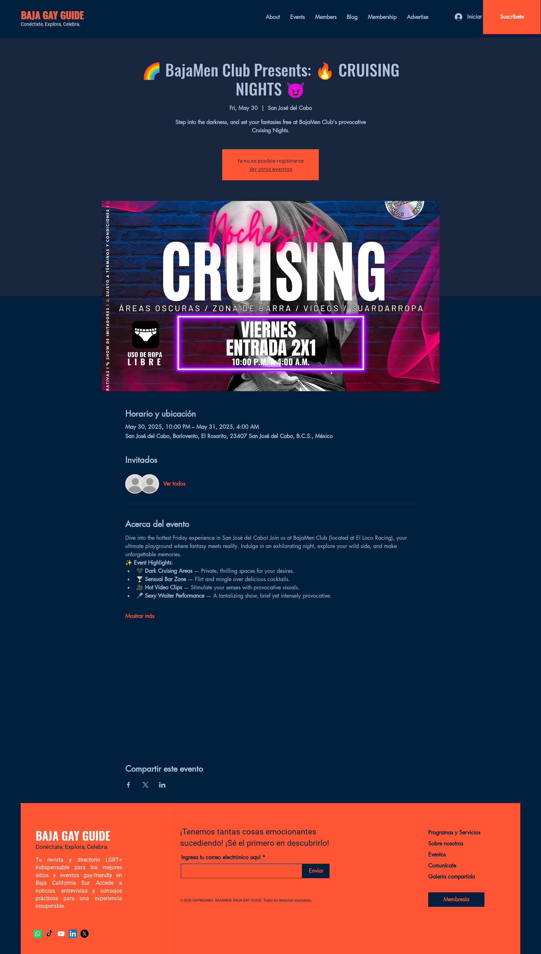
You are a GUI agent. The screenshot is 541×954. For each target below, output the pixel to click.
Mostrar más (139, 616)
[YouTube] (61, 934)
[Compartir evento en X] (145, 785)
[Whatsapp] (37, 934)
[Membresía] (456, 899)
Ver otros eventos (270, 168)
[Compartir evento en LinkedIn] (162, 785)
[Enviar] (315, 871)
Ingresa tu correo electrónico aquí (220, 857)
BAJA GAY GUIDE (52, 15)
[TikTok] (49, 934)
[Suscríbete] (512, 17)
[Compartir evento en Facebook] (128, 785)
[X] (84, 934)
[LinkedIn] (73, 934)
